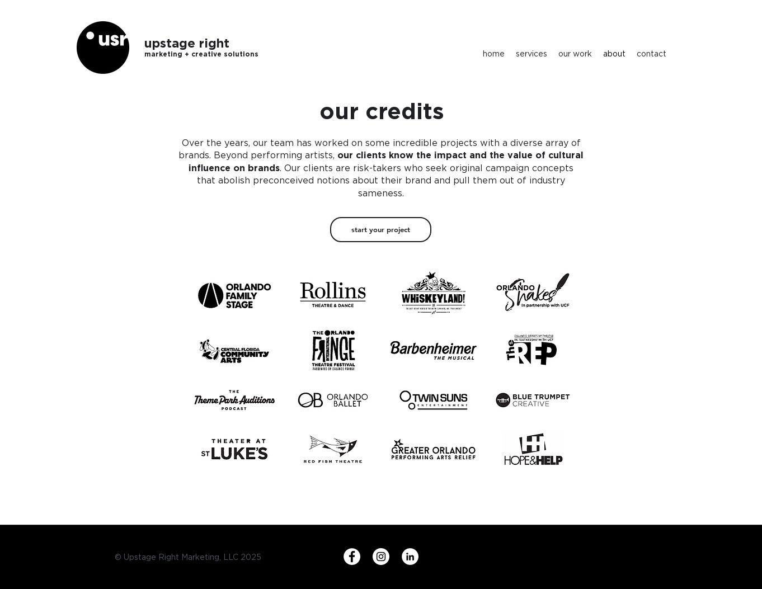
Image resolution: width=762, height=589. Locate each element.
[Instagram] (381, 556)
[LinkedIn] (410, 556)
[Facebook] (352, 556)
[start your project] (380, 229)
